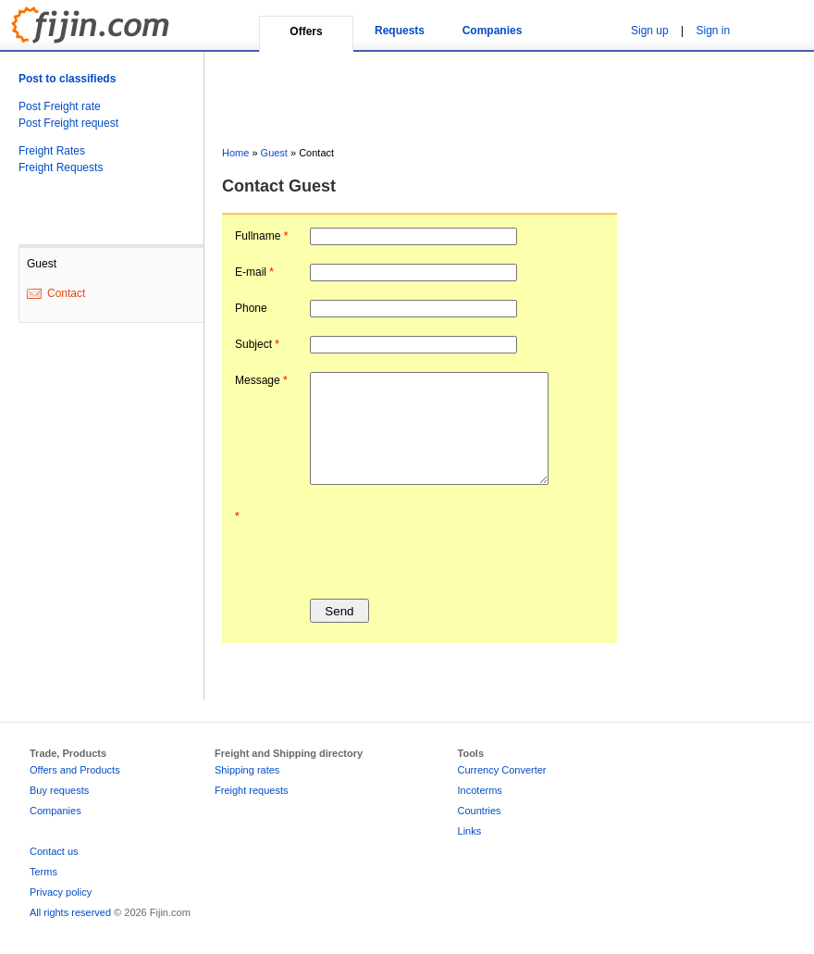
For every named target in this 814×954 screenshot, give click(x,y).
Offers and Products (75, 769)
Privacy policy (61, 892)
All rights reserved (70, 912)
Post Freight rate (59, 106)
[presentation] (450, 544)
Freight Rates (51, 150)
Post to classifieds (67, 78)
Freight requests (251, 790)
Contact (66, 293)
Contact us (54, 851)
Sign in (714, 30)
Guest (274, 152)
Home (235, 152)
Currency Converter (502, 769)
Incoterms (480, 790)
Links (470, 830)
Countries (479, 810)
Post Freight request (68, 123)
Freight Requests (60, 167)
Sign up (650, 30)
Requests (400, 30)
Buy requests (59, 790)
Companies (492, 30)
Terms (43, 871)
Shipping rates (247, 769)
